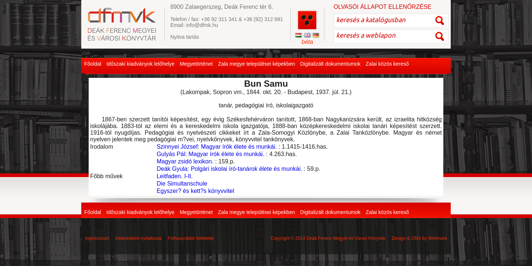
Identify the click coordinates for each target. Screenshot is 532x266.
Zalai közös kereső (387, 64)
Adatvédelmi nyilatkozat (138, 238)
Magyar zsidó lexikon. (185, 161)
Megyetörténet (196, 64)
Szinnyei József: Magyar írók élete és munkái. (217, 147)
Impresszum (97, 238)
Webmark (437, 238)
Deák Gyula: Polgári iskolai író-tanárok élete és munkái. (229, 169)
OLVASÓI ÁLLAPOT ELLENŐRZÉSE (383, 7)
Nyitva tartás (184, 37)
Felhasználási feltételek (191, 238)
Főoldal (92, 64)
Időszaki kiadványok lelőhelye (140, 64)
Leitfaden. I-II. (175, 176)
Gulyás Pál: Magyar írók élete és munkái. (211, 154)
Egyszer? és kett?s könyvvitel (195, 191)
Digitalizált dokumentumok (330, 64)
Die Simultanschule (182, 183)
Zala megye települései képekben (256, 64)
